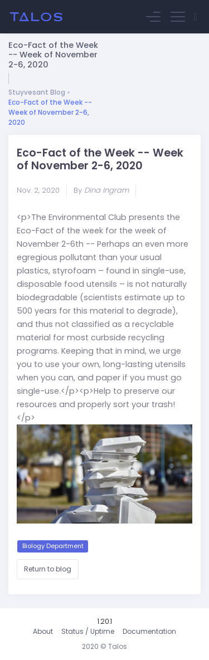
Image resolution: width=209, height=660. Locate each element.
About (43, 631)
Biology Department (53, 545)
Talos (117, 646)
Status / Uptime (87, 631)
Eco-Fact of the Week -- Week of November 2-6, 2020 (50, 112)
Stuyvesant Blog (36, 92)
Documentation (149, 631)
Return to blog (47, 569)
